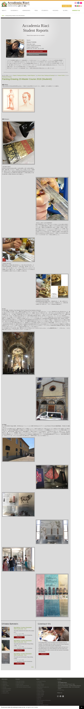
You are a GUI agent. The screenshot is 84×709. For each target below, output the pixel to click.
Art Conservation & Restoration (44, 700)
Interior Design (40, 690)
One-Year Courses (20, 681)
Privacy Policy (61, 690)
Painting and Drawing (34, 54)
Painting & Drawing (41, 681)
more (32, 667)
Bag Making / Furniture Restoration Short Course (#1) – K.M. (23, 654)
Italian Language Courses (42, 704)
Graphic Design (40, 693)
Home (3, 15)
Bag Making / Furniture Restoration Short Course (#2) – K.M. (23, 641)
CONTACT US (5, 693)
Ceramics (39, 697)
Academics (4, 684)
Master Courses (19, 684)
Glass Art (39, 699)
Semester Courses (20, 682)
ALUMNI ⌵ (65, 10)
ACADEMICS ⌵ (15, 10)
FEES (36, 10)
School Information (6, 690)
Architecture (39, 688)
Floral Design (40, 703)
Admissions (4, 682)
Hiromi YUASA (61, 75)
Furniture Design (40, 691)
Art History (39, 682)
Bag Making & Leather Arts (22, 635)
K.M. (23, 633)
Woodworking (29, 635)
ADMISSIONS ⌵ (26, 10)
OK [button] (81, 707)
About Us (4, 681)
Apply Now (67, 6)
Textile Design (40, 696)
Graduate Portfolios (6, 688)
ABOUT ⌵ (4, 10)
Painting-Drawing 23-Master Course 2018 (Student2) (27, 79)
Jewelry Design (40, 685)
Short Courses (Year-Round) (22, 685)
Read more (19, 637)
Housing (4, 687)
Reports (15, 75)
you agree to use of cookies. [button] (32, 707)
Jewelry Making (40, 684)
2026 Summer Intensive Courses (23, 687)
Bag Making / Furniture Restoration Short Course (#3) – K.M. (23, 628)
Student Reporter (31, 75)
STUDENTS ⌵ (45, 10)
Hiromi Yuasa (41, 75)
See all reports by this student (36, 51)
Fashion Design (40, 694)
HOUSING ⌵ (56, 10)
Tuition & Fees (5, 685)
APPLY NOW (5, 691)
